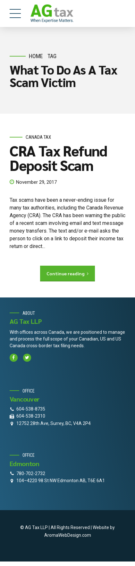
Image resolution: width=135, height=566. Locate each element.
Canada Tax (38, 137)
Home (36, 56)
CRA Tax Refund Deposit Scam (58, 157)
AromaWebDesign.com (67, 535)
